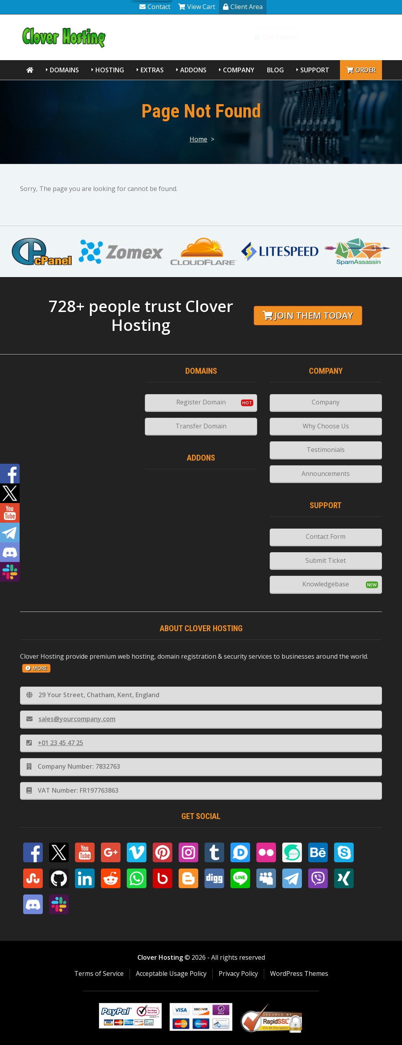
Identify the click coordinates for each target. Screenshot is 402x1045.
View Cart (196, 6)
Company (238, 70)
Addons (193, 70)
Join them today (308, 315)
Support (314, 70)
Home (198, 139)
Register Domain (201, 402)
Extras (152, 70)
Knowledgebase (348, 37)
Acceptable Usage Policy (171, 973)
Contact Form (325, 536)
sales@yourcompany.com (70, 718)
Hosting (109, 70)
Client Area (243, 6)
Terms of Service (99, 973)
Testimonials (326, 449)
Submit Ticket (325, 560)
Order (361, 70)
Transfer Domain (201, 426)
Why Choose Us (326, 426)
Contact (154, 6)
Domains (64, 70)
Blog (275, 70)
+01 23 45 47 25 (54, 742)
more (36, 668)
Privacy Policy (238, 973)
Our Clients (275, 37)
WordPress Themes (299, 973)
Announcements (326, 473)
